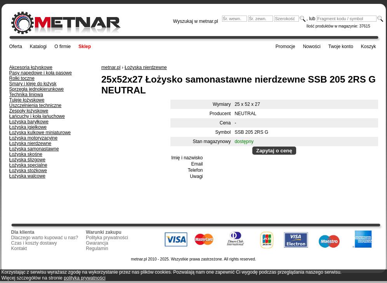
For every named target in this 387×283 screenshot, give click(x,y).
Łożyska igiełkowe (28, 127)
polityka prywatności (84, 278)
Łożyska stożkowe (28, 170)
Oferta (15, 46)
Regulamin (97, 248)
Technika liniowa (26, 94)
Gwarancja (97, 243)
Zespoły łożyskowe (29, 111)
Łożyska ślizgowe (27, 159)
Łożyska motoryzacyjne (33, 138)
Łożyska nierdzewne (30, 143)
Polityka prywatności (107, 237)
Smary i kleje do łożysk (33, 83)
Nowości (311, 46)
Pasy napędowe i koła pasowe (40, 73)
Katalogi (38, 46)
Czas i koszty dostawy (34, 243)
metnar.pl (110, 67)
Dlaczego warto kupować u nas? (44, 237)
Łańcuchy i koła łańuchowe (37, 116)
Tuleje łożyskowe (27, 100)
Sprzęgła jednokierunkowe (36, 89)
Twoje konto (340, 46)
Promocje (285, 46)
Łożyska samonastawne (34, 149)
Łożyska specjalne (28, 165)
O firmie (62, 46)
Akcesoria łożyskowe (30, 67)
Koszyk (368, 46)
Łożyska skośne (25, 154)
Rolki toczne (22, 78)
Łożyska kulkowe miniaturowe (40, 132)
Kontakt (19, 248)
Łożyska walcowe (27, 176)
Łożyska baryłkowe (29, 121)
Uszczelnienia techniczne (35, 105)
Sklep (84, 46)
